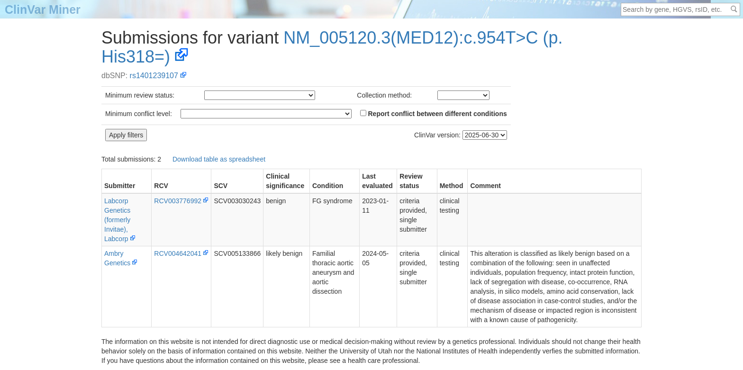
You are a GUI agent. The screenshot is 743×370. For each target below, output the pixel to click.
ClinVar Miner (43, 9)
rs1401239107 (154, 76)
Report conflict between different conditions (433, 113)
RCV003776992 (177, 201)
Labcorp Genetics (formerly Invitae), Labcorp (117, 220)
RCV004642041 (177, 253)
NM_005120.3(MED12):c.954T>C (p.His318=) (331, 47)
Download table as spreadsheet (218, 159)
